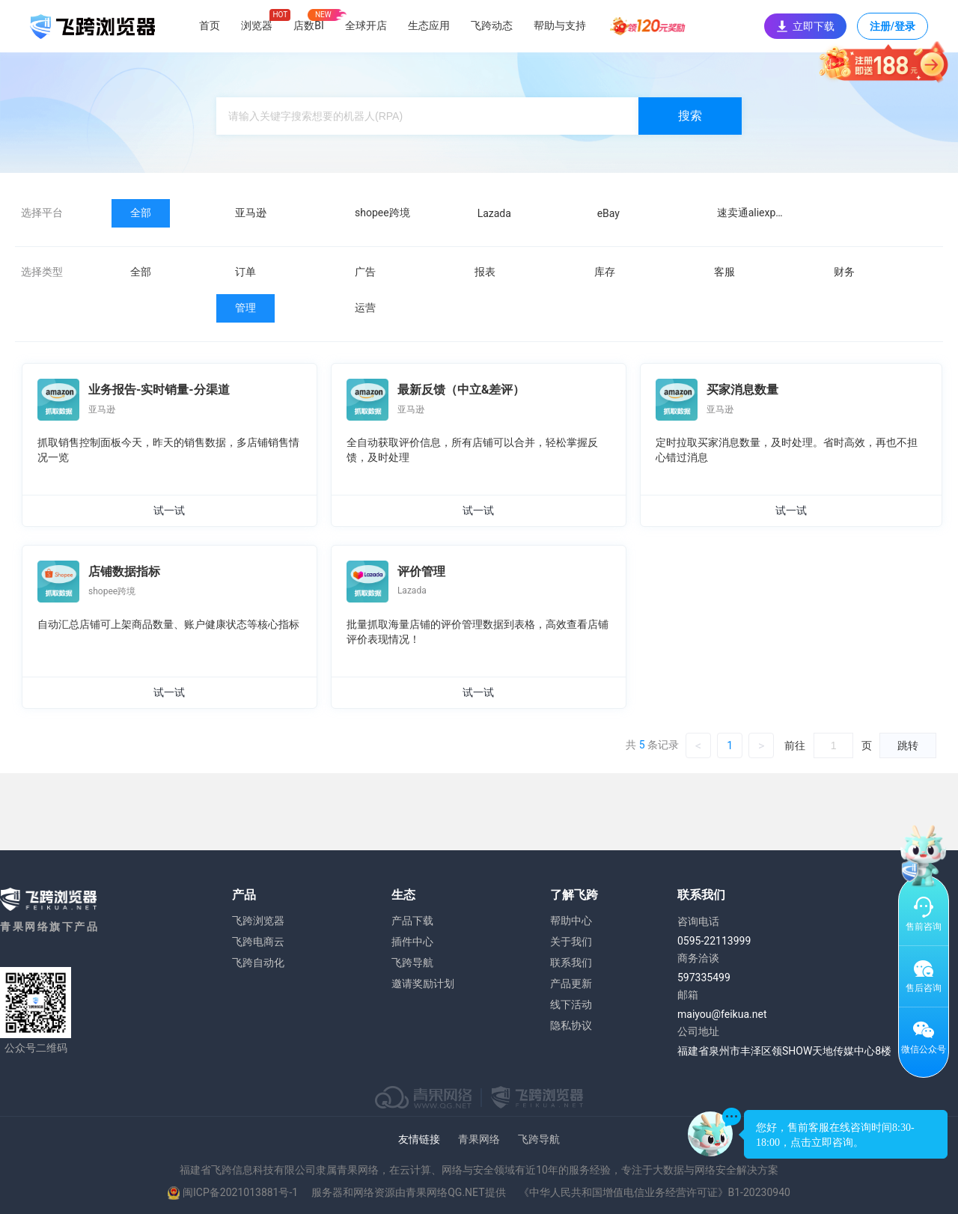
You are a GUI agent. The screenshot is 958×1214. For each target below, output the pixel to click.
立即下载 (805, 26)
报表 (485, 272)
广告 (365, 272)
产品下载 (412, 921)
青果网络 (479, 1139)
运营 (365, 308)
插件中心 (412, 942)
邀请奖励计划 (422, 983)
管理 (245, 308)
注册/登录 (892, 30)
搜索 (690, 116)
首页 (209, 25)
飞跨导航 (412, 963)
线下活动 (571, 1004)
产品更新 (571, 983)
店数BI (308, 25)
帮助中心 (571, 921)
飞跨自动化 (258, 963)
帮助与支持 (560, 25)
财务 (844, 272)
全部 (140, 213)
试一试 (169, 510)
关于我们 (571, 942)
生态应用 (429, 25)
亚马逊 (250, 213)
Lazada (494, 213)
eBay (608, 213)
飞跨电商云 (258, 942)
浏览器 (256, 25)
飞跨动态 (492, 25)
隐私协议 (571, 1025)
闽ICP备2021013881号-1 (240, 1192)
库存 (604, 272)
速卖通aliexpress (756, 213)
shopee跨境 (382, 213)
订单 (245, 272)
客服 (724, 272)
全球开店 (366, 25)
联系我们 (571, 963)
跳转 (907, 745)
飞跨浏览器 (258, 921)
